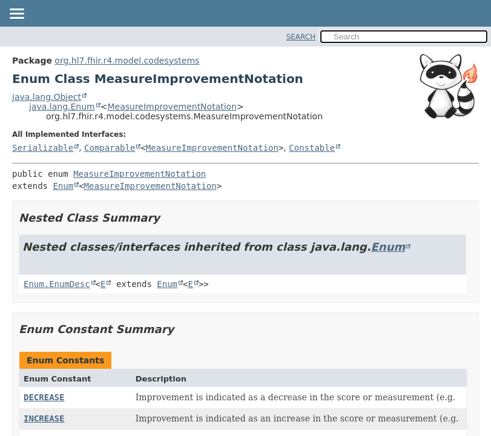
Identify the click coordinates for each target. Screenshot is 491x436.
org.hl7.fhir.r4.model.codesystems (126, 60)
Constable (312, 148)
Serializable (42, 148)
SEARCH (301, 37)
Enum (63, 186)
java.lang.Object (46, 97)
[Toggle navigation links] (16, 14)
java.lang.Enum (62, 106)
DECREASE (44, 397)
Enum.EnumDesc (57, 284)
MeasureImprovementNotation (172, 106)
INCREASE (44, 418)
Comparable (109, 148)
